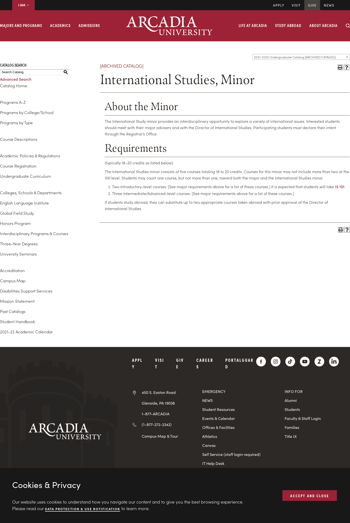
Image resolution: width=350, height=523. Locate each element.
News (329, 5)
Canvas (209, 445)
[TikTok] (290, 361)
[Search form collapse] (348, 26)
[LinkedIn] (334, 361)
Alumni (291, 400)
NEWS (207, 400)
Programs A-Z (13, 102)
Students (292, 409)
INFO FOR (294, 391)
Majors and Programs (21, 25)
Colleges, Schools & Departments (30, 192)
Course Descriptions (18, 139)
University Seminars (18, 254)
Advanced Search (15, 79)
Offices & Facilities (218, 427)
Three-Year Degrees (19, 243)
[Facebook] (261, 361)
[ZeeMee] (319, 361)
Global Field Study (17, 213)
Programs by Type (16, 122)
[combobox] (301, 57)
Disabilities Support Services (26, 290)
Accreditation (12, 270)
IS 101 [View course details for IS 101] (339, 186)
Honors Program (15, 223)
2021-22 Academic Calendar (26, 331)
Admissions (89, 25)
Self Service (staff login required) (231, 454)
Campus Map (12, 280)
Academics (60, 25)
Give (312, 5)
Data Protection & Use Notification (82, 508)
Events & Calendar (218, 418)
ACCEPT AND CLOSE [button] (309, 495)
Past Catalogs (12, 311)
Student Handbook (17, 321)
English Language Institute (24, 202)
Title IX (291, 436)
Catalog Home (13, 85)
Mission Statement (17, 301)
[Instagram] (275, 361)
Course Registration (18, 165)
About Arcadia (323, 25)
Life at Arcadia (253, 25)
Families (292, 427)
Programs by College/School (27, 112)
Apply (278, 5)
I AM (23, 4)
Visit (296, 5)
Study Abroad (288, 25)
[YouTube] (305, 361)
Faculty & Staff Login (303, 418)
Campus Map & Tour (160, 436)
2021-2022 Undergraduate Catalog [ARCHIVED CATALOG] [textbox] (295, 57)
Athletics (209, 436)
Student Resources (218, 409)
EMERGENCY (214, 391)
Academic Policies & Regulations (30, 155)
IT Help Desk (213, 463)
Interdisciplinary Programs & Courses (34, 233)
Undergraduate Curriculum (25, 176)
